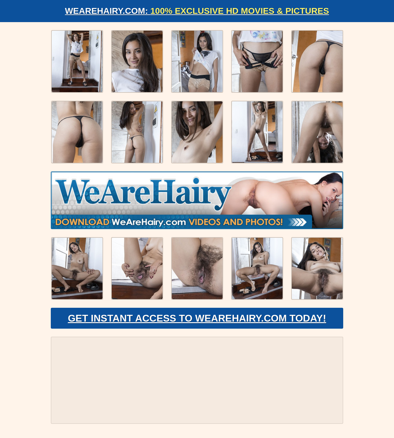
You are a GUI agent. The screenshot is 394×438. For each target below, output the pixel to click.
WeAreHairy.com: (197, 11)
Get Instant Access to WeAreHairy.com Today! (197, 318)
